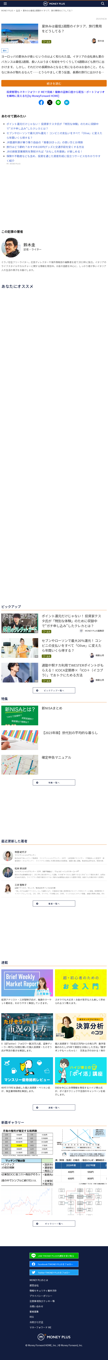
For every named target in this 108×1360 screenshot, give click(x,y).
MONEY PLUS (7, 10)
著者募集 (34, 1311)
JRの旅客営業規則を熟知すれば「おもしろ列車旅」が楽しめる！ (45, 151)
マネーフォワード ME (40, 1327)
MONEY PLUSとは (39, 1280)
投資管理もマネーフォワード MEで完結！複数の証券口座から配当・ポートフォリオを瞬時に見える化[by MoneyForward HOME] (56, 94)
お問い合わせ (36, 1306)
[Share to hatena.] (66, 102)
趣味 (5, 50)
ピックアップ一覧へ (54, 690)
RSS (32, 1316)
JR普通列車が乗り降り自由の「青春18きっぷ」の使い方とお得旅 (45, 142)
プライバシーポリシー (41, 1295)
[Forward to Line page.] (54, 1256)
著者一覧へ (54, 903)
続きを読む (54, 83)
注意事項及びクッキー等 (42, 1301)
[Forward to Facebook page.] (54, 1264)
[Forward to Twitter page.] (54, 1272)
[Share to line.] (58, 102)
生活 (18, 10)
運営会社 (34, 1285)
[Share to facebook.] (41, 102)
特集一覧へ (54, 782)
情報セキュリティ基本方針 (43, 1290)
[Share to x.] (49, 102)
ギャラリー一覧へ (54, 1223)
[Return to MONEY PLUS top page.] (54, 3)
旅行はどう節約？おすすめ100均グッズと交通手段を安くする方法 (45, 147)
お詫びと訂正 (36, 1322)
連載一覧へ (54, 1107)
